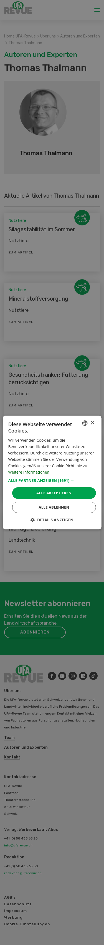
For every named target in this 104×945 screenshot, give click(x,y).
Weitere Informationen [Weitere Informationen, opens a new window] (28, 472)
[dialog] (51, 472)
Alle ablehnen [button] (54, 507)
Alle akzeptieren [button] (54, 492)
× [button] (92, 423)
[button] (52, 480)
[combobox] (85, 423)
